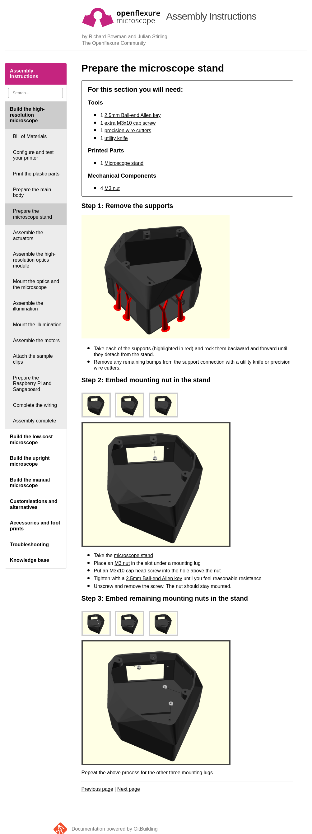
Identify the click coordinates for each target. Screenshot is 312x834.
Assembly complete (34, 420)
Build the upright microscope (30, 461)
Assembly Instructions (24, 73)
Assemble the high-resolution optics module (34, 259)
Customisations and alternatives (34, 504)
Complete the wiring (35, 405)
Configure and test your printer (33, 155)
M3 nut (112, 188)
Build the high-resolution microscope (27, 114)
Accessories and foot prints (35, 525)
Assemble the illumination (28, 306)
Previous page (97, 789)
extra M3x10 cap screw (130, 123)
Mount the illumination (37, 324)
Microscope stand (124, 163)
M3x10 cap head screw (135, 570)
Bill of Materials (30, 136)
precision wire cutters (128, 130)
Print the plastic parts (36, 173)
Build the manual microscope (30, 482)
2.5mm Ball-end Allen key (133, 115)
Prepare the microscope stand (32, 214)
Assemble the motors (36, 340)
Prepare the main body (32, 192)
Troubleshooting (29, 544)
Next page (128, 789)
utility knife (116, 138)
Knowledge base (29, 560)
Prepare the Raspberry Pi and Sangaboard (32, 383)
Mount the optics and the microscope (36, 284)
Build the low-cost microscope (31, 439)
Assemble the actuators (28, 235)
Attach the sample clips (33, 359)
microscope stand (133, 555)
